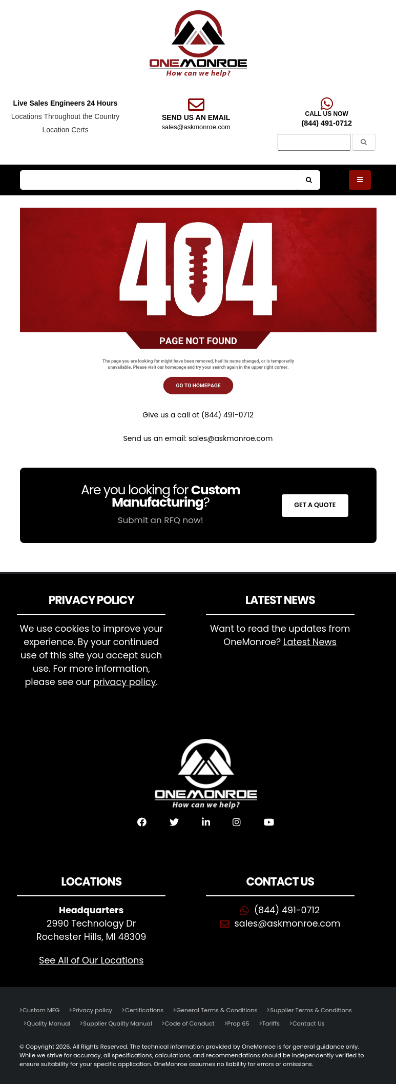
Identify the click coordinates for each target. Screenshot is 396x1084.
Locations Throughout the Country (65, 116)
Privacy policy (92, 1010)
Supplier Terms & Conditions (310, 1010)
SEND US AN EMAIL (196, 117)
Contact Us (309, 1023)
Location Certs (65, 130)
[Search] (314, 142)
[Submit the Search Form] (364, 142)
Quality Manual (48, 1023)
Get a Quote (315, 504)
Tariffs (271, 1023)
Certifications (144, 1010)
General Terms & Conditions (216, 1010)
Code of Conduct (190, 1023)
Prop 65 (238, 1023)
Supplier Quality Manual (117, 1023)
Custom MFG (41, 1010)
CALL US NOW (326, 113)
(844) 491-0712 (326, 123)
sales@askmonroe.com (196, 127)
